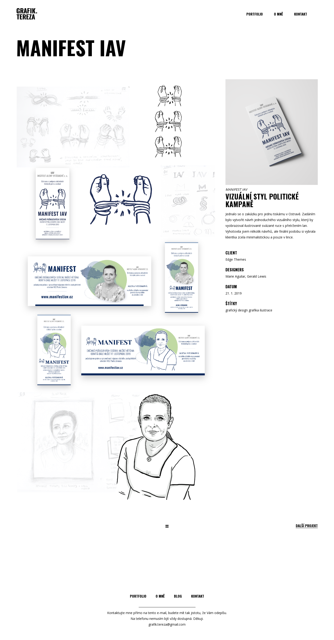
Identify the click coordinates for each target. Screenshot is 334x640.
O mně (160, 596)
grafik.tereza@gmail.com (167, 624)
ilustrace (266, 310)
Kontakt (197, 596)
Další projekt (307, 525)
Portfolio (138, 596)
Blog (178, 596)
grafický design (236, 310)
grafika (254, 310)
